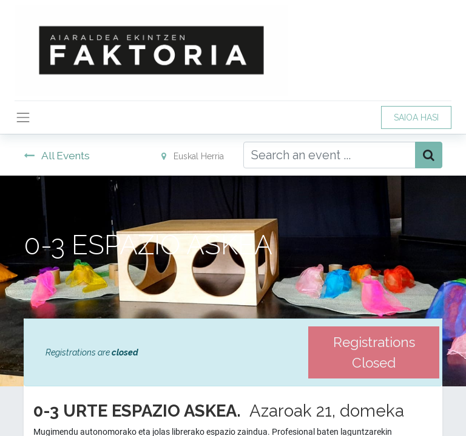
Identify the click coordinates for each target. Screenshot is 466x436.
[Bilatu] (428, 155)
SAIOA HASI (416, 117)
